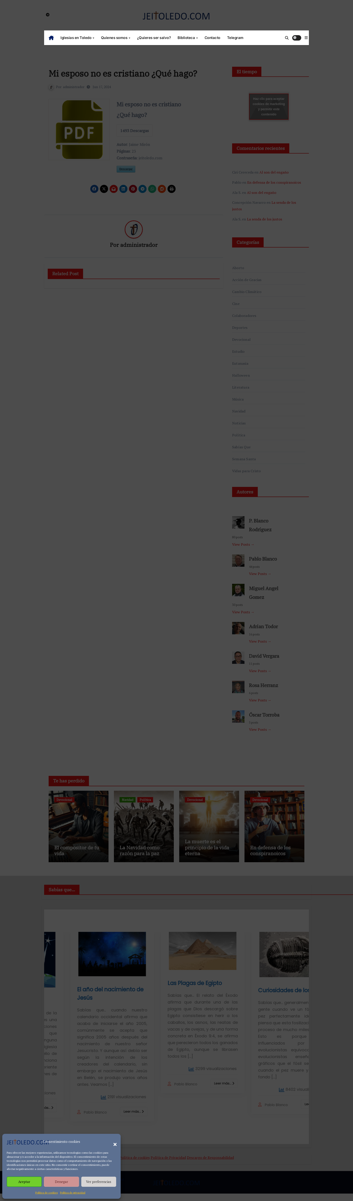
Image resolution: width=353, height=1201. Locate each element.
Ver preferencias (98, 1181)
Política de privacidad (72, 1192)
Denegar (61, 1181)
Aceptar (24, 1181)
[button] (112, 1141)
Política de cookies (46, 1192)
